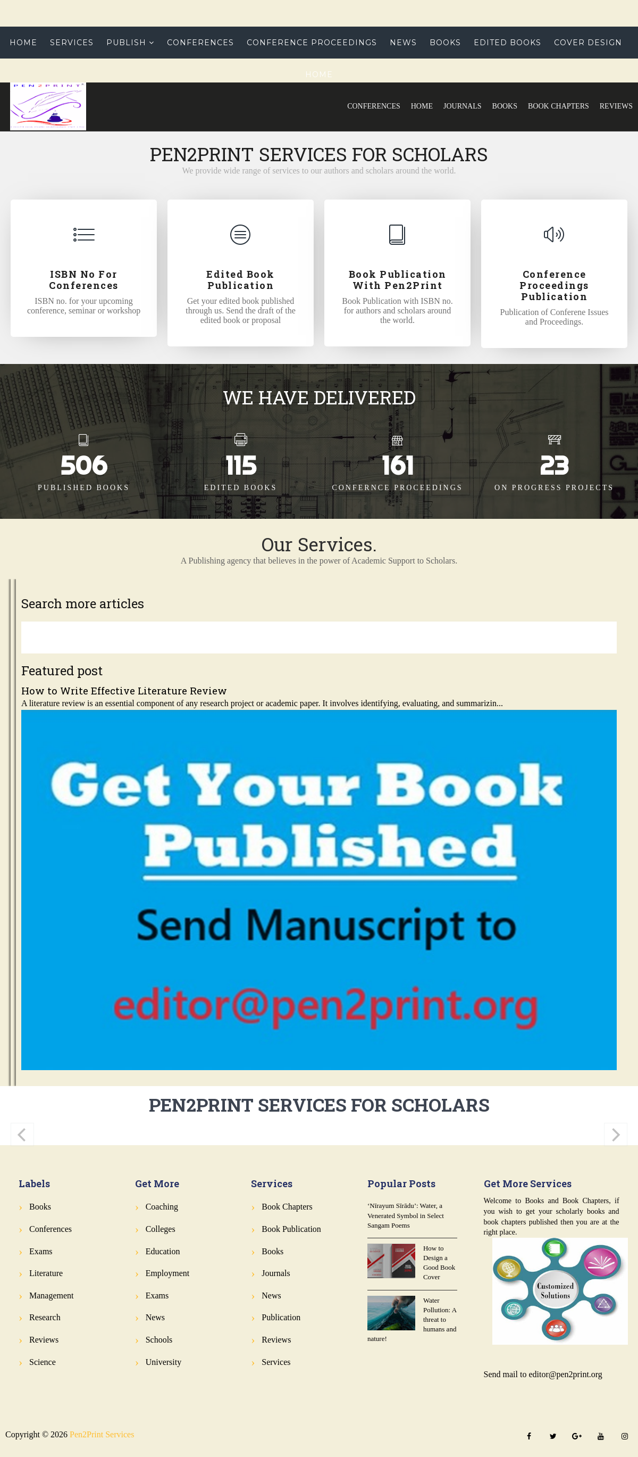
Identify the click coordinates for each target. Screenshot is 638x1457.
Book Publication (291, 1229)
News (403, 42)
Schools (159, 1339)
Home (422, 106)
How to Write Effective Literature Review (124, 690)
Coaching (162, 1206)
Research (45, 1317)
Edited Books (507, 42)
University (164, 1362)
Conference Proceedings (312, 42)
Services (72, 42)
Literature (46, 1273)
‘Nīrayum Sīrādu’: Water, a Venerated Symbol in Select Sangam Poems (405, 1215)
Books (504, 106)
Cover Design (588, 42)
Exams (41, 1251)
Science (42, 1362)
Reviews (616, 106)
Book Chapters (558, 106)
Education (163, 1251)
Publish (126, 42)
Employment (168, 1273)
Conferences (373, 106)
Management (51, 1295)
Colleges (160, 1229)
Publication (281, 1317)
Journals (462, 106)
